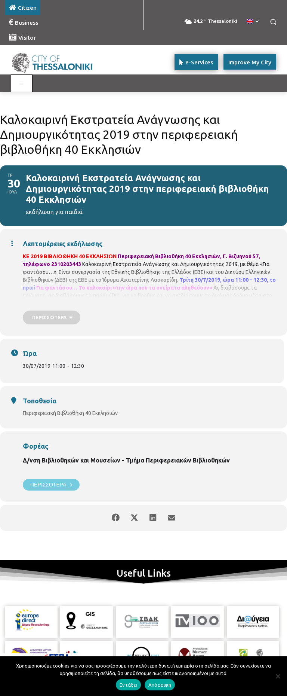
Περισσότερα (51, 484)
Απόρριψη (159, 684)
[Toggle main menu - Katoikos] (22, 83)
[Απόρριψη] (277, 676)
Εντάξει (128, 684)
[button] (273, 22)
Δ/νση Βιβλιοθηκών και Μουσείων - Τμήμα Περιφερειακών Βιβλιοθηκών (126, 460)
